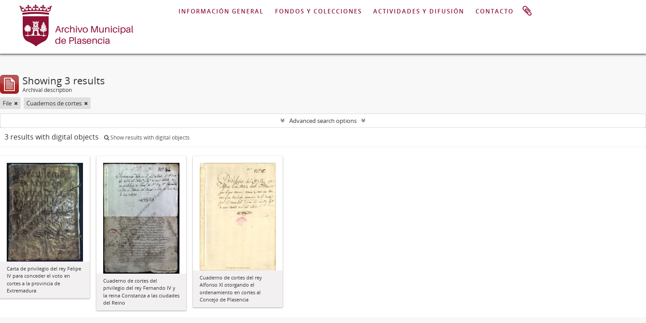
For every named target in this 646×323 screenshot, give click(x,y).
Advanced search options (323, 121)
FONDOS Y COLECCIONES (318, 11)
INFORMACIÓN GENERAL (221, 11)
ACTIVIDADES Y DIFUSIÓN (418, 11)
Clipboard (527, 11)
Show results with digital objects (147, 137)
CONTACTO (495, 11)
